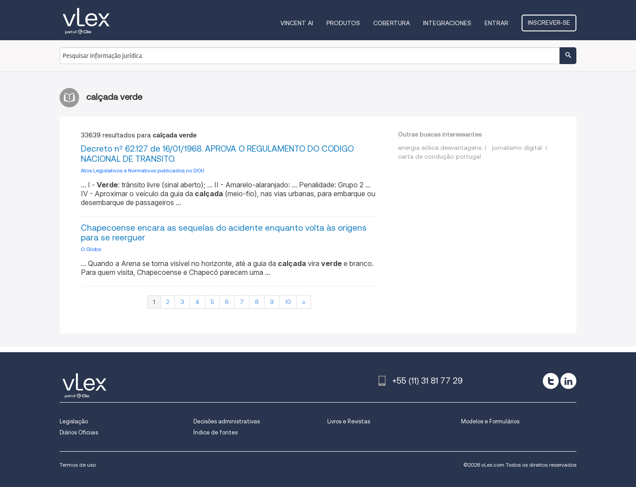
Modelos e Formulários (490, 421)
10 (288, 301)
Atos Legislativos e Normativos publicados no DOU (142, 170)
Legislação (74, 421)
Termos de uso (78, 465)
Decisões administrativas (226, 421)
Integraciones (447, 23)
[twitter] (551, 381)
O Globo (91, 249)
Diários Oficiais (79, 432)
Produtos (343, 23)
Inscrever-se (549, 22)
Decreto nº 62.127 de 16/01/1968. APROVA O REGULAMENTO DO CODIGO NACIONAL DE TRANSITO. (217, 154)
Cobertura (391, 23)
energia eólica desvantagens (439, 147)
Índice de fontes (215, 432)
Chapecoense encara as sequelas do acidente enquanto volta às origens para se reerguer (224, 233)
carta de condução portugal (439, 156)
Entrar (496, 23)
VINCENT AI (296, 23)
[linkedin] (568, 381)
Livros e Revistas (348, 421)
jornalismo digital (517, 147)
